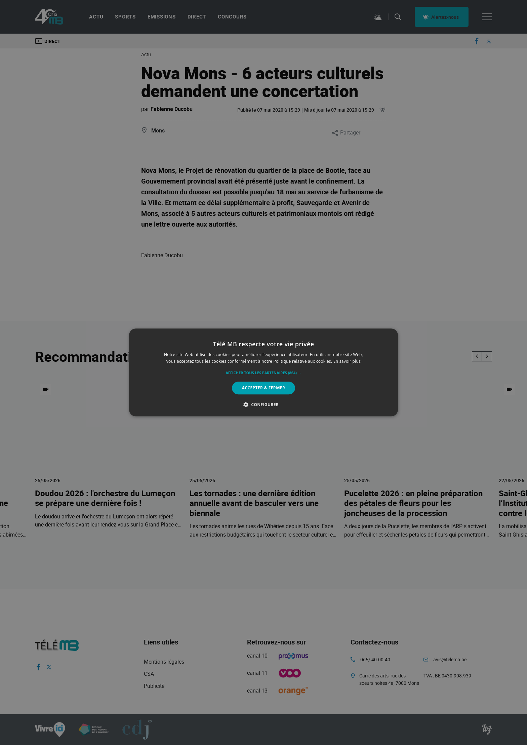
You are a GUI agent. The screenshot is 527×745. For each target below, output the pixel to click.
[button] (263, 373)
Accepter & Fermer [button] (263, 388)
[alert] (263, 372)
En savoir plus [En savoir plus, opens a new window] (347, 361)
